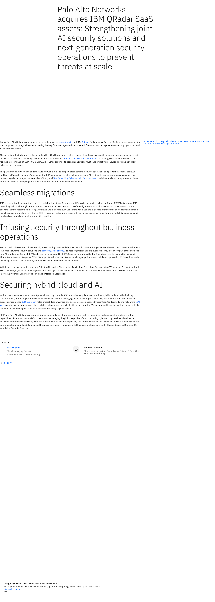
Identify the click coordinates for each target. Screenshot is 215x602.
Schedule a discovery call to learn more (163, 141)
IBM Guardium (29, 301)
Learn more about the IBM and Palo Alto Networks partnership (176, 142)
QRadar (85, 142)
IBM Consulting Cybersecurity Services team (75, 178)
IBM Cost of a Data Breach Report (80, 158)
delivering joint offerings (54, 250)
